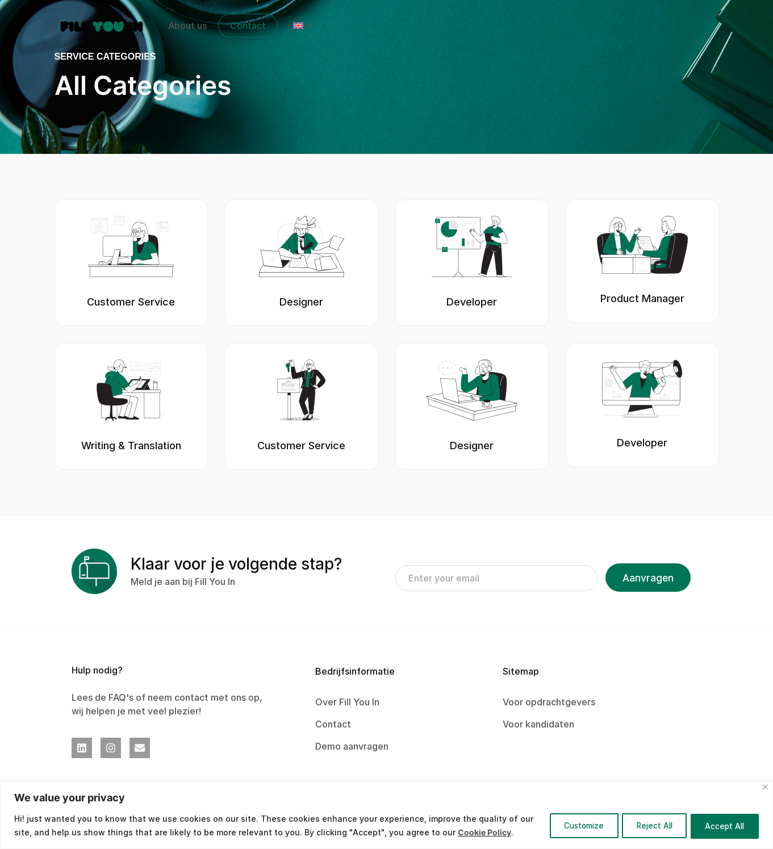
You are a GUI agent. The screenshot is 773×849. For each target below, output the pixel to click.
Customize (567, 818)
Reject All (645, 818)
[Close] (765, 773)
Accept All (721, 818)
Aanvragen (648, 578)
